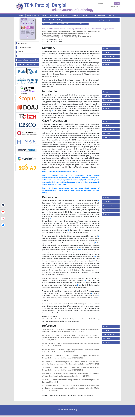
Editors (44, 15)
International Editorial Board (59, 15)
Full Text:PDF (60, 23)
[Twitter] (3, 205)
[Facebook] (3, 199)
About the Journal (33, 15)
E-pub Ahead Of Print (25, 47)
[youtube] (3, 212)
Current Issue (22, 43)
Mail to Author (84, 23)
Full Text (52, 23)
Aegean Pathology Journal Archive (28, 60)
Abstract (45, 23)
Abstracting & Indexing (98, 15)
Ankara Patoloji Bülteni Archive (27, 64)
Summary (106, 48)
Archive (20, 52)
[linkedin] (3, 225)
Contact (112, 15)
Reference (106, 65)
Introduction (107, 52)
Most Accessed (23, 56)
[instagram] (3, 218)
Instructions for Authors (80, 15)
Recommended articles (72, 23)
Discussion (106, 61)
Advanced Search (115, 6)
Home (21, 15)
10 (80, 250)
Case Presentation (109, 56)
